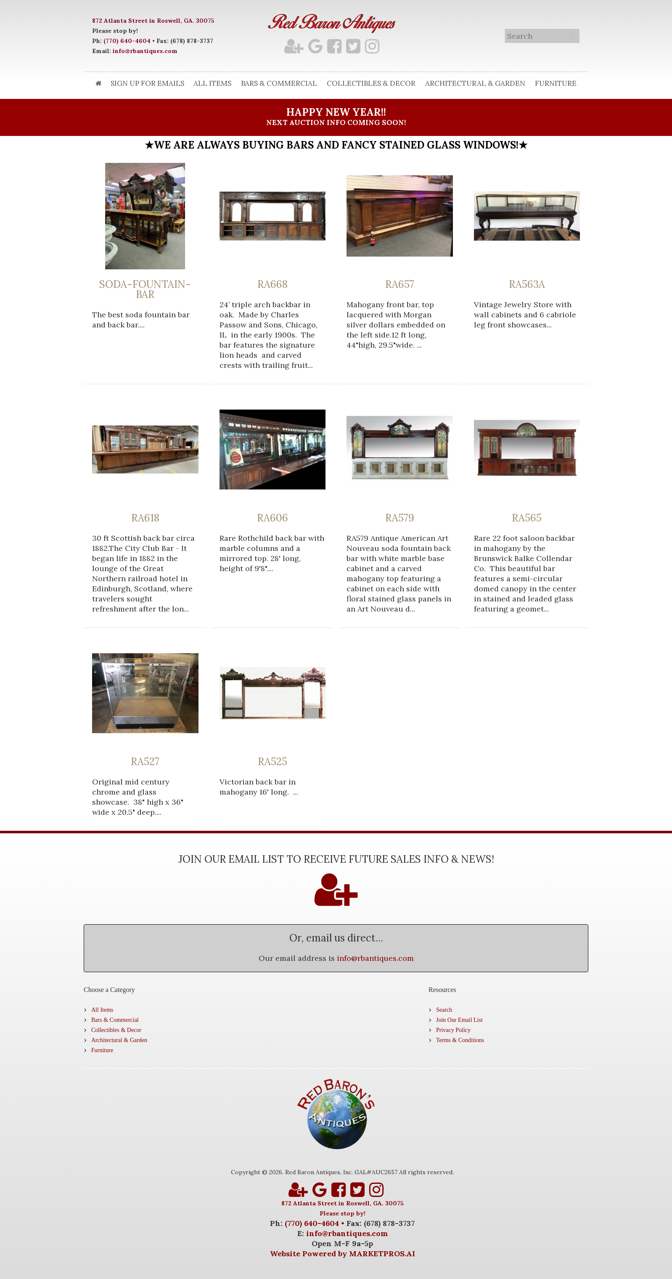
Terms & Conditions (460, 1040)
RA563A (527, 284)
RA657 (399, 284)
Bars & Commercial (279, 83)
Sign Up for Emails (147, 83)
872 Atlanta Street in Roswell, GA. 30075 (153, 20)
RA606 (272, 518)
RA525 (272, 762)
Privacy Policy (453, 1030)
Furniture (556, 83)
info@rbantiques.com (145, 51)
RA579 (399, 518)
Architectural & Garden (475, 83)
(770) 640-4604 (127, 41)
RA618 (145, 518)
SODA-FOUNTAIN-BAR (145, 289)
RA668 (272, 284)
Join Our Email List (459, 1020)
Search (444, 1010)
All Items (212, 83)
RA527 (145, 762)
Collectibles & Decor (371, 83)
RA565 (527, 518)
